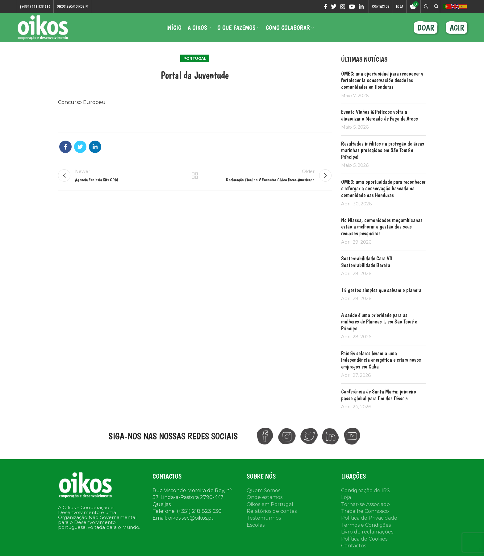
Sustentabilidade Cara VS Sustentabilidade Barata (366, 261)
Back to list (195, 175)
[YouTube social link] (352, 6)
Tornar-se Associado (365, 504)
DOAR (425, 27)
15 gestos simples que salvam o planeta (381, 290)
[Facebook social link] (325, 6)
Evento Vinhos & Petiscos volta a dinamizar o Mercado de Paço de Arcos (379, 115)
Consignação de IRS (365, 490)
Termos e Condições (366, 525)
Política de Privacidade (369, 518)
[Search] (435, 6)
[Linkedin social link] (361, 6)
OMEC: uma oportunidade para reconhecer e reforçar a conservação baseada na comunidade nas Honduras (383, 188)
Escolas (256, 525)
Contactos (353, 546)
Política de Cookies (364, 539)
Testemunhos (264, 518)
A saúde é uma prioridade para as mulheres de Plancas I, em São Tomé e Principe (379, 322)
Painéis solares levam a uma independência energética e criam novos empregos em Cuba (381, 360)
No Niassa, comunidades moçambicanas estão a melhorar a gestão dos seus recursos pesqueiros (382, 227)
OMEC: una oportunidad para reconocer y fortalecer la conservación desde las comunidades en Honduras (382, 80)
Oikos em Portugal (270, 504)
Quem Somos (263, 490)
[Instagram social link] (342, 6)
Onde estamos (264, 497)
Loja (346, 497)
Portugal (194, 58)
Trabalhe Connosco (365, 511)
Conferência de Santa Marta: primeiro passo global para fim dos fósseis (378, 395)
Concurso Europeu (82, 102)
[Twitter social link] (333, 6)
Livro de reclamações (367, 532)
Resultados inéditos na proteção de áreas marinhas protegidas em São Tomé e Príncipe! (382, 150)
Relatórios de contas (272, 511)
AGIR (457, 27)
